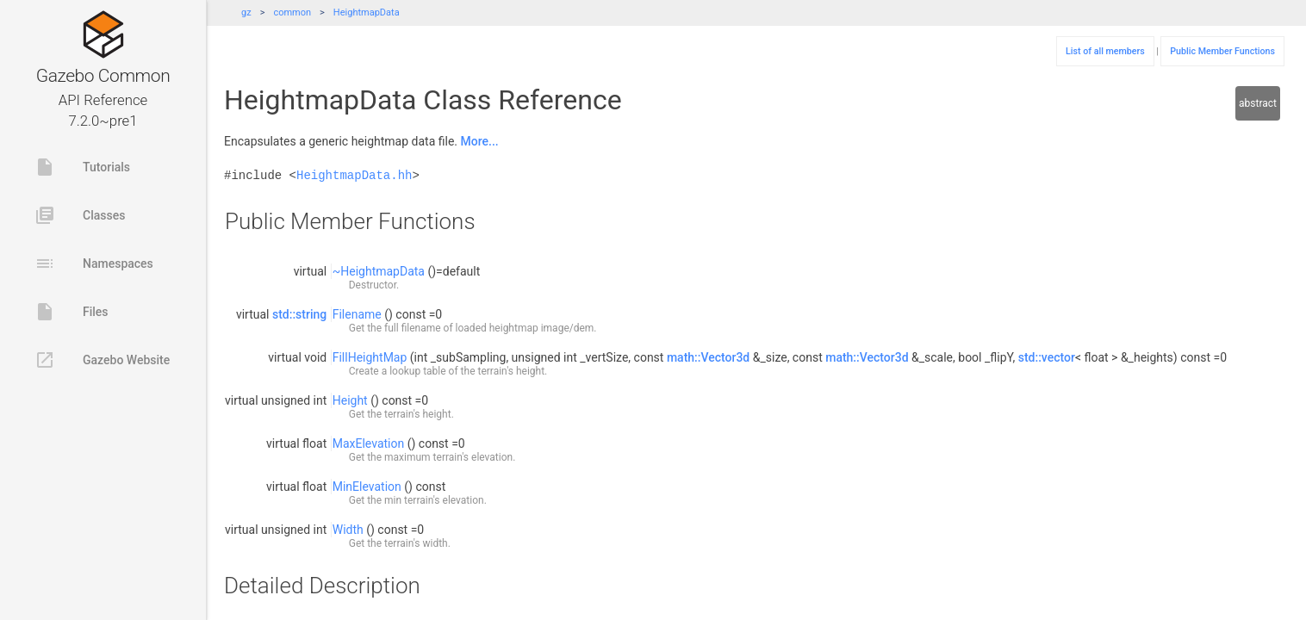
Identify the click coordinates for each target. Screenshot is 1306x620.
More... (479, 141)
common (292, 12)
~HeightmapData (379, 271)
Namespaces (93, 263)
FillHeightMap (370, 357)
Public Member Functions (1222, 51)
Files (71, 311)
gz (246, 12)
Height (350, 400)
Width (348, 529)
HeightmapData (366, 12)
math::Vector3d (708, 357)
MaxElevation (368, 443)
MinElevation (367, 486)
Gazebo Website (102, 360)
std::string (299, 314)
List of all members (1105, 51)
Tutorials (82, 167)
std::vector (1046, 357)
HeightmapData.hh (354, 175)
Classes (79, 215)
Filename (357, 314)
